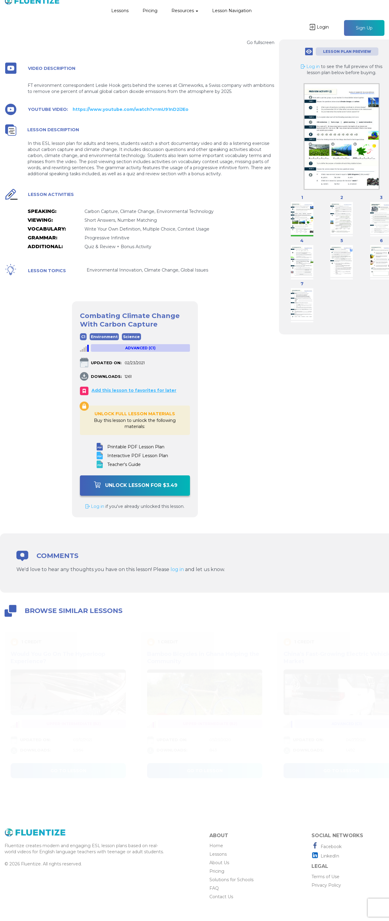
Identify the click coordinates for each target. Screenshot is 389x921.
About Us (219, 862)
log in (177, 569)
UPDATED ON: (106, 362)
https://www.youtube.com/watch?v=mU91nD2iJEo (130, 109)
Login (319, 27)
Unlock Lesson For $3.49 (135, 484)
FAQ (214, 888)
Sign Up (364, 28)
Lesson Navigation (232, 10)
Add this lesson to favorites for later (133, 390)
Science (131, 336)
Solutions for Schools (231, 879)
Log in (94, 506)
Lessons (120, 10)
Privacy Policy (326, 885)
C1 (83, 336)
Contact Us (221, 896)
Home (216, 845)
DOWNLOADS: (106, 376)
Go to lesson (68, 770)
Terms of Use (325, 876)
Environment (104, 336)
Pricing (150, 10)
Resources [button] (184, 10)
